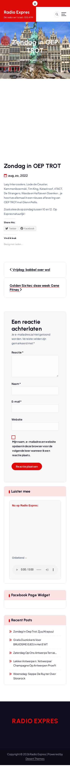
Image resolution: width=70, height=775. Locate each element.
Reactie (17, 352)
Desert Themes (35, 758)
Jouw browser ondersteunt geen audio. (35, 570)
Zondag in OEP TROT (40, 60)
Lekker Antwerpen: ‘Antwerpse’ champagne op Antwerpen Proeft (34, 663)
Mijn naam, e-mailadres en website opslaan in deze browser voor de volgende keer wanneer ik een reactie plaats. (34, 448)
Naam (16, 383)
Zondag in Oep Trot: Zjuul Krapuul (33, 631)
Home (20, 60)
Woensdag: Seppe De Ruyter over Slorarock (34, 676)
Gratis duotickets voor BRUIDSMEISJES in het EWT (30, 642)
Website (17, 419)
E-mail (16, 401)
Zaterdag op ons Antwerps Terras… (35, 652)
